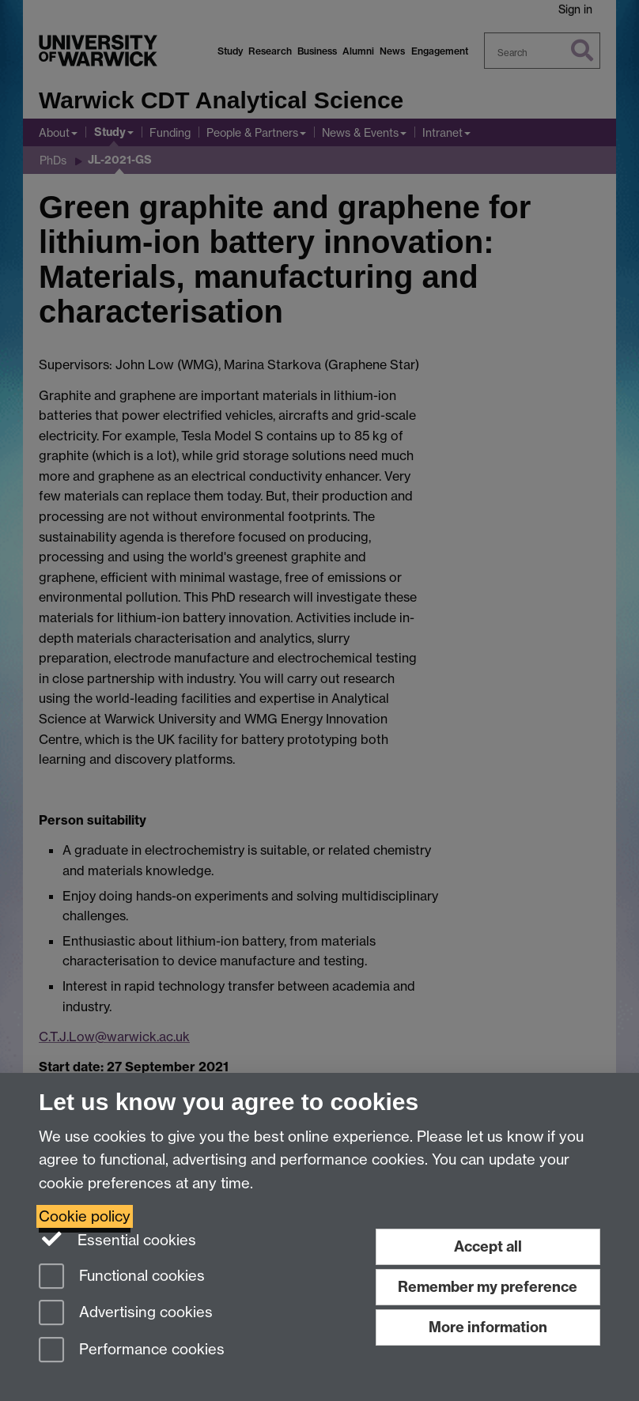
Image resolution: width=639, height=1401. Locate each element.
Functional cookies (122, 1277)
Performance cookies (132, 1350)
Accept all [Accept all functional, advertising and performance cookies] (488, 1246)
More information (488, 1327)
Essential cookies (117, 1239)
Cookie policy (84, 1216)
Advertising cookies (126, 1313)
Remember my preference (487, 1287)
